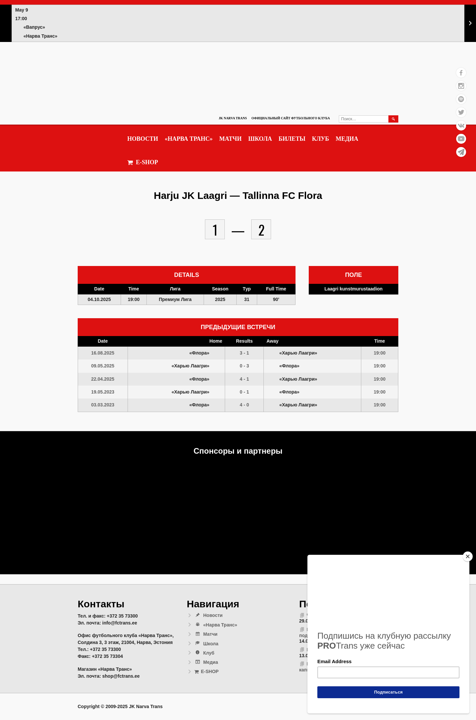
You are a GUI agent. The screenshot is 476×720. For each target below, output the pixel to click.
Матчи (230, 138)
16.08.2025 (102, 353)
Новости (142, 138)
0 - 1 (244, 392)
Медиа (347, 138)
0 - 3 (244, 365)
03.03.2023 (102, 404)
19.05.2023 (102, 392)
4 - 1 (244, 379)
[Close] (468, 556)
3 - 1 (244, 353)
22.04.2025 (102, 379)
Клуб (320, 138)
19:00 (380, 353)
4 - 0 (244, 404)
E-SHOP (142, 162)
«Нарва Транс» (189, 138)
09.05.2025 (102, 365)
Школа (260, 138)
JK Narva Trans (232, 118)
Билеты (292, 138)
